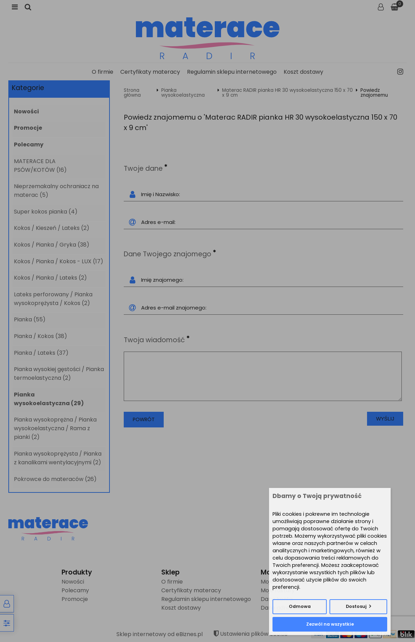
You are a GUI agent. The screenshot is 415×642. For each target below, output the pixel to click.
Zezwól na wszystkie (330, 624)
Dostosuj (356, 606)
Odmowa (300, 606)
